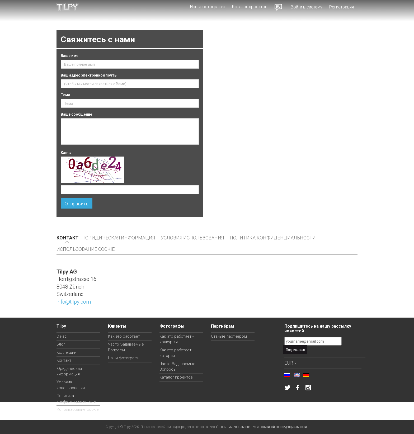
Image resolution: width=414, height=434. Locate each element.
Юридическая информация (119, 237)
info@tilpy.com (74, 302)
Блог (61, 344)
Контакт (67, 237)
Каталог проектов (249, 6)
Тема (65, 95)
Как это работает (124, 336)
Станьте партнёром (229, 336)
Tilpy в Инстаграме (308, 387)
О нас (62, 336)
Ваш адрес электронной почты (89, 75)
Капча (66, 152)
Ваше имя (69, 56)
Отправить (76, 203)
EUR (290, 363)
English (297, 375)
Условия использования (192, 237)
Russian (278, 7)
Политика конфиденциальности (273, 237)
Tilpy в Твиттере (287, 387)
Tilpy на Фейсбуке (298, 387)
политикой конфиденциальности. (284, 427)
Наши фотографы (207, 6)
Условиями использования (236, 427)
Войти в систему (306, 7)
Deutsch (306, 375)
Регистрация (341, 7)
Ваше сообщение (76, 114)
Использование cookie (86, 249)
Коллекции (66, 352)
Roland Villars (347, 224)
